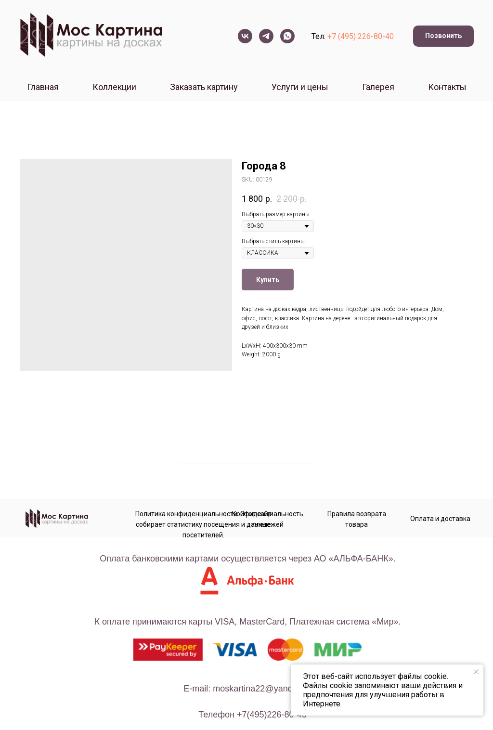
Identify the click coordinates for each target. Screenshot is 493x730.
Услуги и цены (300, 87)
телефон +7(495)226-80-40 (252, 714)
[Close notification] (476, 672)
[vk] (245, 36)
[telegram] (266, 36)
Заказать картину (204, 87)
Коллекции (114, 87)
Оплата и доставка (440, 518)
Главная (43, 87)
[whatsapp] (287, 36)
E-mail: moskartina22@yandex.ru (247, 688)
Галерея (378, 87)
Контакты (447, 87)
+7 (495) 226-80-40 (360, 36)
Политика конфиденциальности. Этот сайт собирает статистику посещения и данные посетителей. (203, 524)
